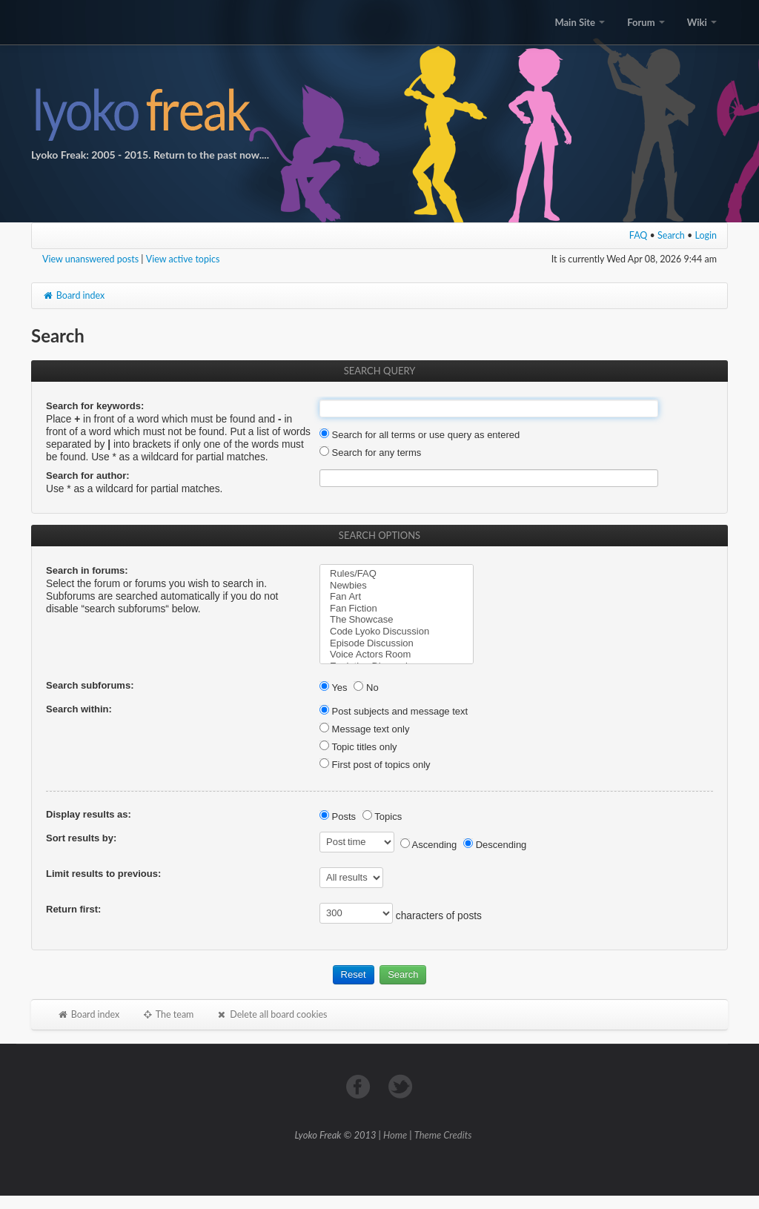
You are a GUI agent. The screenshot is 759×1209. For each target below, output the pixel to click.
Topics (382, 816)
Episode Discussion (396, 643)
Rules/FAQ (396, 574)
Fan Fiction (396, 609)
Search (671, 235)
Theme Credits (443, 1135)
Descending (494, 844)
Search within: (79, 709)
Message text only (364, 729)
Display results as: (88, 814)
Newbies (396, 586)
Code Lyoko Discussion (396, 631)
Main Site (579, 22)
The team (167, 1014)
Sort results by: (81, 838)
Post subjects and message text (393, 711)
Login (706, 235)
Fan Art (396, 597)
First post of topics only (375, 764)
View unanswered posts (90, 259)
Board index (73, 295)
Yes (333, 687)
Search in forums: (87, 570)
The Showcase (396, 620)
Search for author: (88, 475)
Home (395, 1135)
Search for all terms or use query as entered (419, 434)
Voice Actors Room (396, 654)
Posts (337, 816)
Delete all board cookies (271, 1014)
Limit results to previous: (103, 873)
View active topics (183, 259)
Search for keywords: (95, 405)
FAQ (638, 235)
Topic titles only (358, 746)
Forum (645, 22)
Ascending (428, 844)
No (366, 687)
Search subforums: (89, 685)
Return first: (73, 909)
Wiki (702, 22)
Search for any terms (370, 452)
